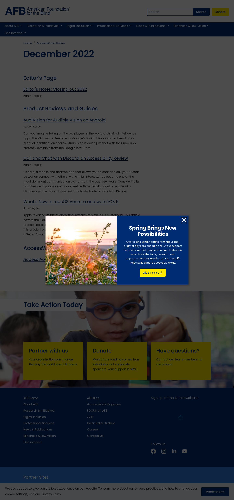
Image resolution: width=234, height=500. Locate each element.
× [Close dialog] (184, 220)
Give (153, 273)
